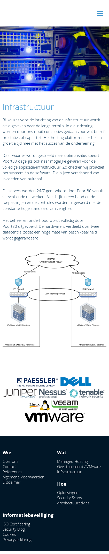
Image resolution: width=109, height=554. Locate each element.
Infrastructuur (69, 471)
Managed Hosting (72, 461)
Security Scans (69, 497)
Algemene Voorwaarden (23, 476)
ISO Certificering (16, 523)
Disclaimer (11, 482)
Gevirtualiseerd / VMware (79, 466)
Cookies (9, 534)
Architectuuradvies (73, 502)
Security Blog (14, 529)
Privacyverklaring (17, 539)
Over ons (10, 461)
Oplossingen (68, 492)
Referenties (12, 471)
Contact (9, 466)
